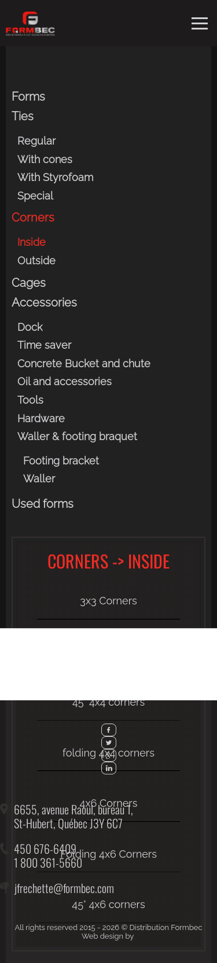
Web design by (108, 936)
